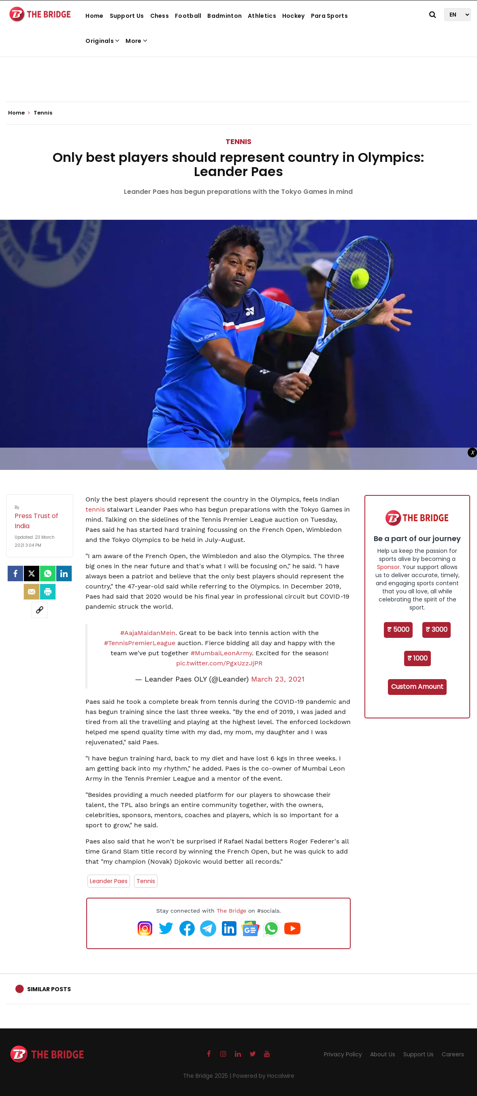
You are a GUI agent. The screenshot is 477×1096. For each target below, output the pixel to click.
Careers (453, 1054)
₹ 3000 (436, 629)
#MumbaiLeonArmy (221, 653)
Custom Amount (417, 686)
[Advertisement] (238, 77)
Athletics (262, 16)
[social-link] (40, 610)
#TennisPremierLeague (139, 643)
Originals (102, 41)
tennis (96, 509)
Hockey (293, 16)
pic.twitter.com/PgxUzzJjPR (219, 663)
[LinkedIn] (64, 573)
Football (188, 16)
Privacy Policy (343, 1054)
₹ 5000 (398, 629)
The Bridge (231, 910)
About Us (382, 1054)
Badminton (224, 16)
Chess (159, 16)
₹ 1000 (417, 658)
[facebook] (15, 573)
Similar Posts (49, 989)
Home (94, 16)
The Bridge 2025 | (208, 1076)
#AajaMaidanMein (147, 633)
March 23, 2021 (278, 679)
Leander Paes (109, 881)
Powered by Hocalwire (263, 1076)
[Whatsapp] (48, 573)
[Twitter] (31, 573)
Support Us (127, 16)
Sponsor (388, 567)
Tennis (238, 141)
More (136, 41)
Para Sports (329, 16)
